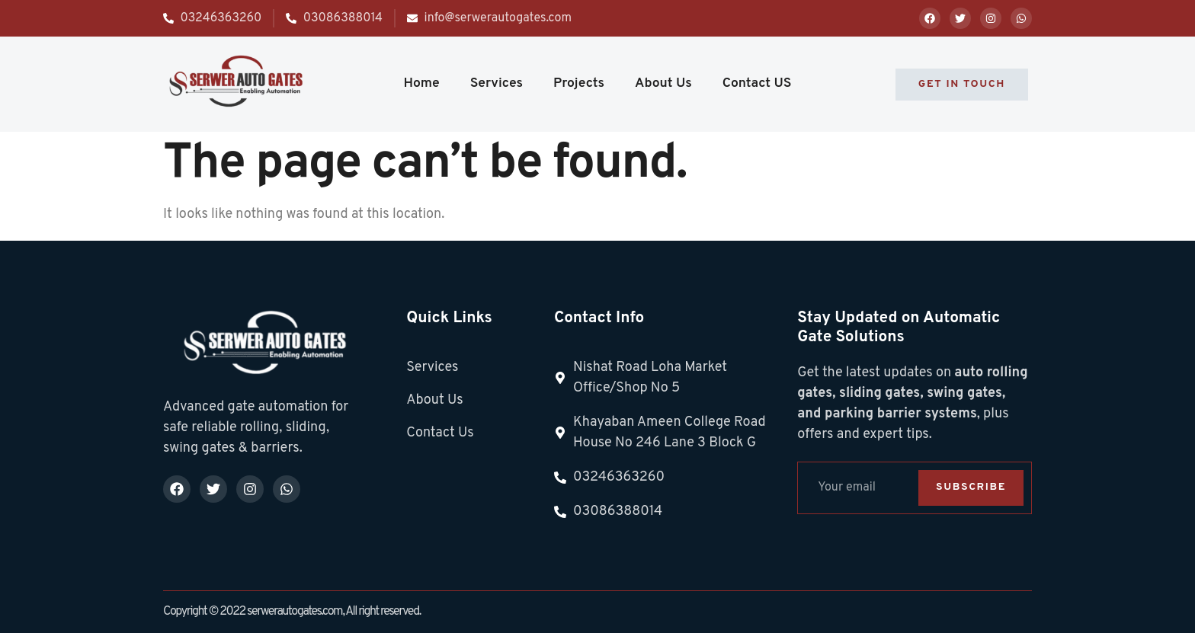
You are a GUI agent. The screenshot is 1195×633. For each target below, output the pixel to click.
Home (421, 83)
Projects (578, 83)
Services (496, 83)
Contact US (757, 83)
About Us (663, 83)
